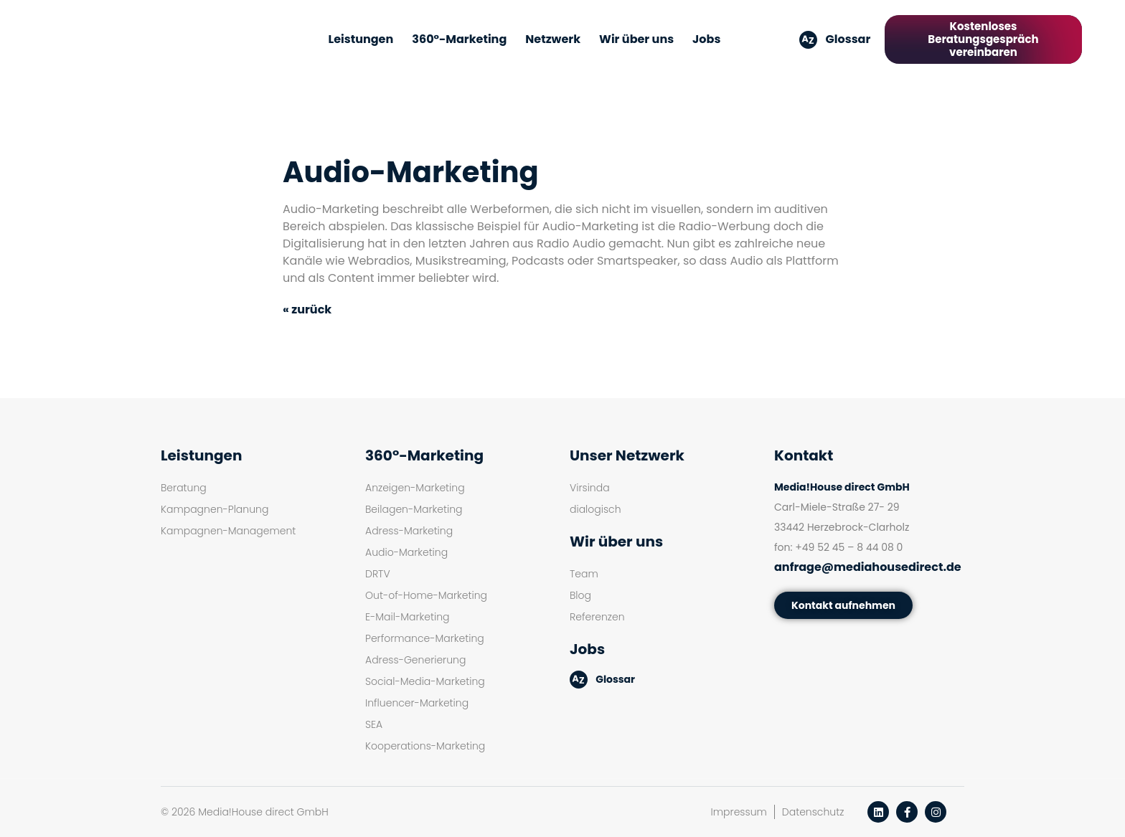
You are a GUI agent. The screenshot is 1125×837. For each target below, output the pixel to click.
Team (584, 574)
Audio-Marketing (406, 552)
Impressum (739, 812)
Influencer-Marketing (417, 703)
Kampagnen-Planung (214, 509)
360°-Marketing (459, 39)
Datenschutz (813, 812)
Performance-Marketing (424, 638)
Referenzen (597, 617)
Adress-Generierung (415, 660)
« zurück (307, 309)
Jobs (706, 39)
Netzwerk (552, 39)
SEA (373, 724)
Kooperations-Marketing (425, 746)
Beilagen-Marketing (413, 509)
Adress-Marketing (409, 531)
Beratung (184, 488)
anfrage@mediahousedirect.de (867, 567)
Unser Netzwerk (627, 455)
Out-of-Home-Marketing (426, 595)
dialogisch (595, 509)
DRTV (377, 574)
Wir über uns (636, 39)
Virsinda (590, 488)
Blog (580, 595)
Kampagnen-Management (228, 531)
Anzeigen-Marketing (415, 488)
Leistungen (361, 39)
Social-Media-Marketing (425, 681)
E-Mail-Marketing (407, 617)
